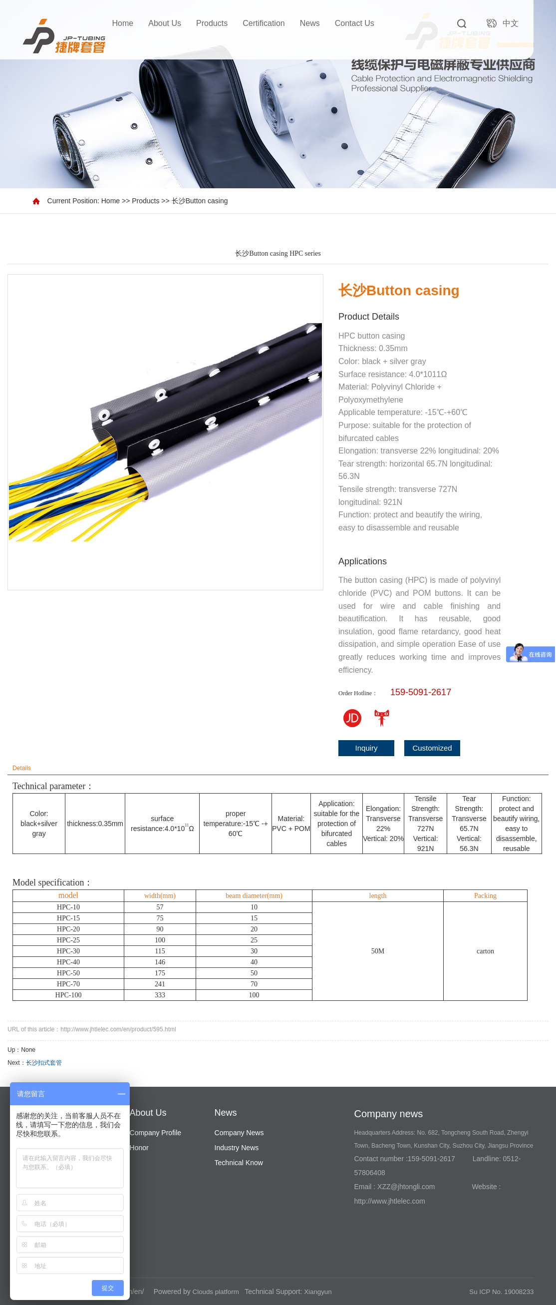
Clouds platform (217, 1292)
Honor (139, 1148)
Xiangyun (320, 1292)
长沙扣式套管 (44, 1062)
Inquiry (366, 748)
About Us (164, 23)
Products (212, 23)
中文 (511, 23)
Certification (263, 23)
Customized (432, 748)
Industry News (237, 1148)
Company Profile (156, 1133)
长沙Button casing (200, 201)
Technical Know (239, 1163)
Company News (239, 1133)
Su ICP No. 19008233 (500, 1292)
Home (123, 23)
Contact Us (354, 23)
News (310, 23)
